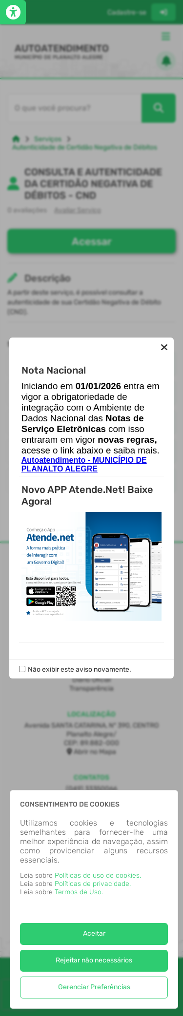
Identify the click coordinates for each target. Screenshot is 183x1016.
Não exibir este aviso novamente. (79, 669)
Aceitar (94, 933)
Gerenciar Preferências (94, 987)
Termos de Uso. (79, 892)
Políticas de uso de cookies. (98, 875)
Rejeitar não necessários (94, 960)
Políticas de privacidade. (93, 884)
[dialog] (94, 899)
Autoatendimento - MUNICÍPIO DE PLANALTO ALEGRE (84, 464)
